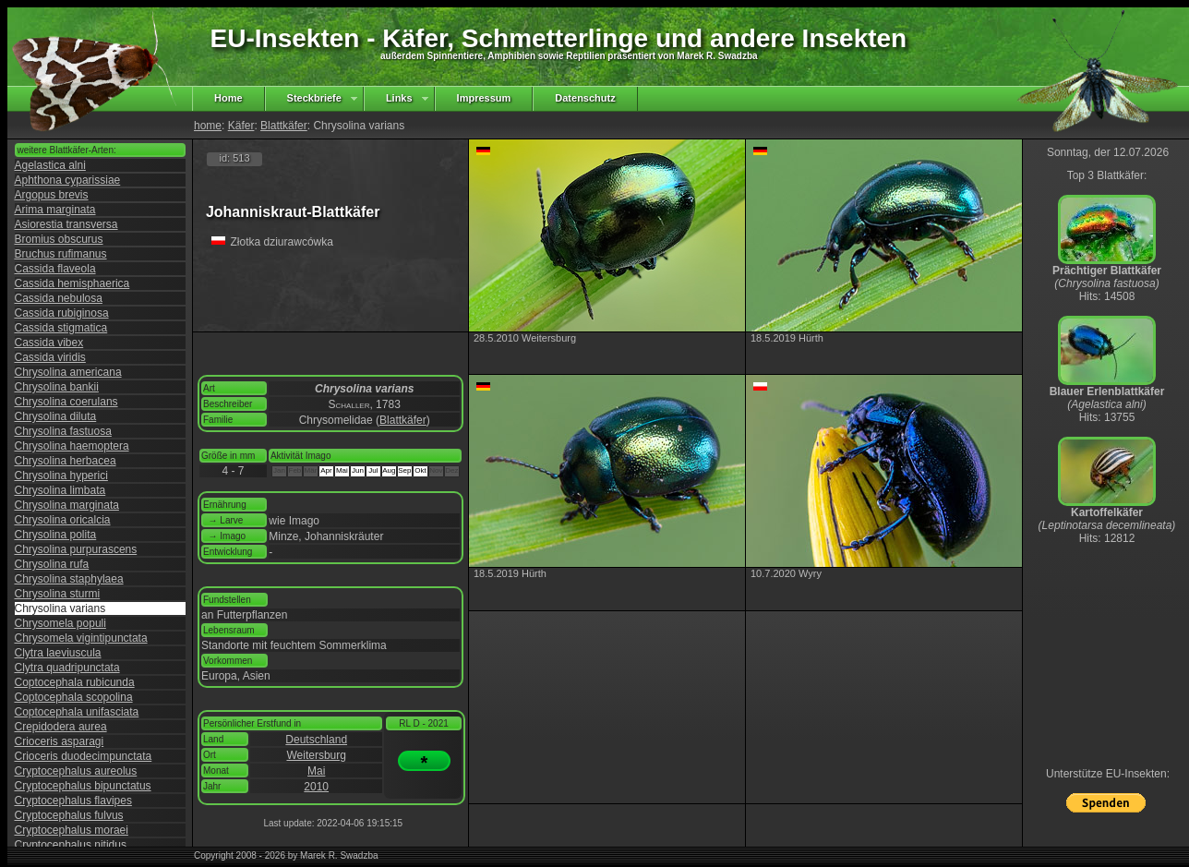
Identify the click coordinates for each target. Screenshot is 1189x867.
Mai (316, 771)
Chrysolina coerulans (66, 401)
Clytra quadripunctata (67, 667)
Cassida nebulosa (58, 298)
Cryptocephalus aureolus (76, 771)
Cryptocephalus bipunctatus (83, 785)
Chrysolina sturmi (58, 593)
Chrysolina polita (56, 534)
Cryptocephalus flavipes (73, 800)
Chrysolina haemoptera (72, 446)
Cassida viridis (50, 357)
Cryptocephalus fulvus (69, 815)
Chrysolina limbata (60, 490)
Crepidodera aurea (61, 726)
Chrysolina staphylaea (69, 578)
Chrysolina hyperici (61, 475)
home (208, 125)
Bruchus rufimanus (61, 253)
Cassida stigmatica (61, 327)
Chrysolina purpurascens (76, 549)
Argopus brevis (52, 194)
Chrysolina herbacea (65, 460)
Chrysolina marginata (67, 505)
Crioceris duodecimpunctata (83, 756)
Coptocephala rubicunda (75, 682)
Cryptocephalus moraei (71, 830)
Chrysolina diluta (56, 416)
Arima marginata (55, 209)
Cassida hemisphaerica (72, 283)
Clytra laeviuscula (58, 652)
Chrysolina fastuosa (63, 431)
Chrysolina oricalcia (63, 519)
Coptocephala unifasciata (77, 711)
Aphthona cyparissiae (68, 180)
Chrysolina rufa (52, 564)
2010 (316, 786)
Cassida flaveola (55, 268)
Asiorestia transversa (66, 224)
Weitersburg (315, 755)
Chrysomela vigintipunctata (81, 638)
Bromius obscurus (59, 239)
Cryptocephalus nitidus (70, 844)
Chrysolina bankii (57, 386)
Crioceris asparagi (59, 741)
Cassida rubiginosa (62, 313)
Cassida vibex (49, 342)
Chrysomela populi (60, 623)
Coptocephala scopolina (74, 697)
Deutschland (316, 739)
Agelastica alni (50, 165)
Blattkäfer (283, 125)
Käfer (241, 125)
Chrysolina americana (68, 372)
